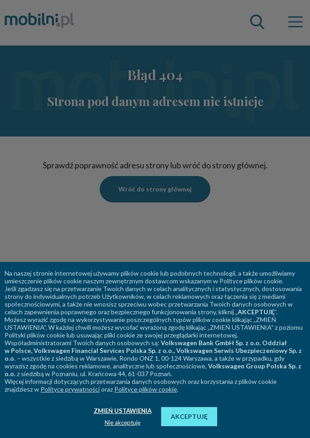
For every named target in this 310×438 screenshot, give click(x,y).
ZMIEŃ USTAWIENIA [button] (123, 410)
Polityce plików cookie (145, 389)
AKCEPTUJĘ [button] (189, 416)
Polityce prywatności (70, 389)
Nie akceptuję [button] (123, 422)
